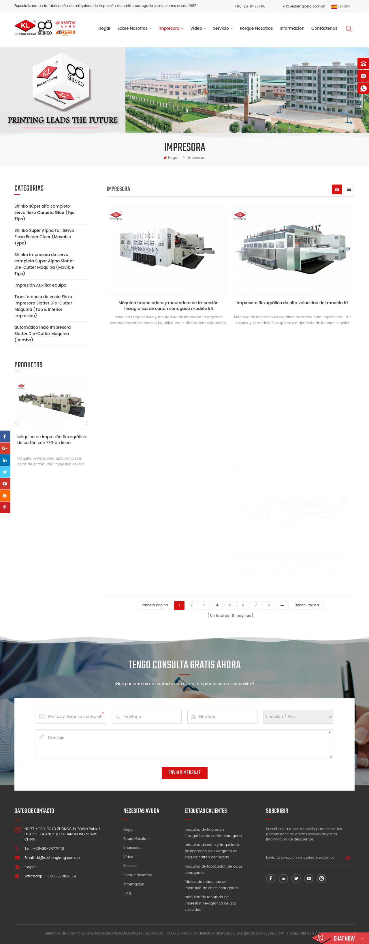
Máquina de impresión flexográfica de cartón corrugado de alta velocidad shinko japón (281, 559)
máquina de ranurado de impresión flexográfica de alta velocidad (210, 903)
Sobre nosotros (136, 839)
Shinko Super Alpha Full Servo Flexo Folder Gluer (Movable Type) (44, 237)
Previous (16, 423)
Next (87, 423)
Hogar (104, 28)
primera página (155, 605)
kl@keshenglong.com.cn (304, 6)
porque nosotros (256, 28)
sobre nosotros (132, 28)
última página (307, 605)
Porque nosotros (137, 875)
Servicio (221, 28)
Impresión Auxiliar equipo (40, 285)
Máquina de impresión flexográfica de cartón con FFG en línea (51, 440)
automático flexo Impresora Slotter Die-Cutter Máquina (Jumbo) (42, 333)
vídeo (196, 28)
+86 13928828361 (61, 876)
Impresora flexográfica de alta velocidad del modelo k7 (293, 303)
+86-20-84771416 (250, 6)
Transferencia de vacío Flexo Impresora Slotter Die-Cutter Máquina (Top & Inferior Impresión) (43, 306)
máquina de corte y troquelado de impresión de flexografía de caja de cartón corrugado (211, 851)
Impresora (169, 28)
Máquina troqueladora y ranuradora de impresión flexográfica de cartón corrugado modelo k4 (168, 306)
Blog (127, 893)
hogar (170, 158)
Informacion (133, 884)
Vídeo (128, 857)
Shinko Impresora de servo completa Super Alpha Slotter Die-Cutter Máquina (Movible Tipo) (44, 264)
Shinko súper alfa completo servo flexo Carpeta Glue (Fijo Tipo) (44, 212)
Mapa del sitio (302, 933)
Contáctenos (324, 28)
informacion (292, 28)
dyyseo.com (273, 933)
